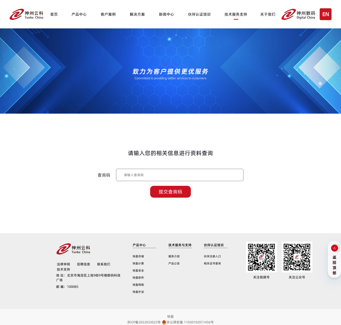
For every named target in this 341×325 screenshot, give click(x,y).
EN (325, 14)
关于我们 (267, 14)
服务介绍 (174, 256)
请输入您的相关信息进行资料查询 (170, 153)
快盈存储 (138, 256)
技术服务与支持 (180, 245)
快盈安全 (138, 270)
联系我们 (103, 264)
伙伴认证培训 (199, 14)
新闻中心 (166, 14)
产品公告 (174, 263)
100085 (67, 286)
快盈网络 (138, 285)
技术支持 (63, 269)
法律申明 (63, 264)
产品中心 (79, 14)
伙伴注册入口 (212, 256)
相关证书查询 (212, 263)
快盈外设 (138, 292)
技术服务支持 (235, 14)
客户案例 (108, 14)
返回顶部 (334, 264)
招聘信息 (83, 264)
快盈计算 (138, 263)
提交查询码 (170, 191)
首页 (54, 14)
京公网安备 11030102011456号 (188, 322)
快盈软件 (138, 278)
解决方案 (137, 14)
